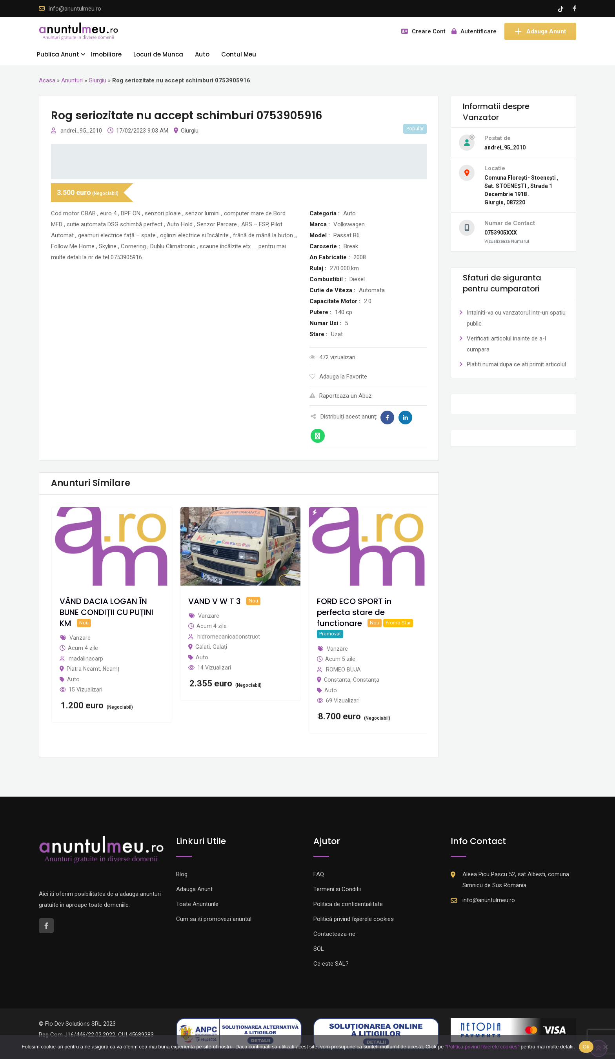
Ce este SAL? (331, 963)
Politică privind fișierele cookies (353, 919)
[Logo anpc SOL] (376, 1033)
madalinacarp (86, 658)
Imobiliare (106, 54)
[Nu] (605, 1047)
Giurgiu (97, 80)
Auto (202, 54)
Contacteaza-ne (334, 933)
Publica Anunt (58, 54)
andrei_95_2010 (82, 130)
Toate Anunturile (197, 904)
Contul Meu (238, 54)
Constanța (366, 680)
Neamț (111, 669)
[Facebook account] (574, 8)
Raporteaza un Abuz (340, 395)
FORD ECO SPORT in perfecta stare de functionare (354, 612)
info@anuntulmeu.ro (75, 8)
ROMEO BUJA (343, 669)
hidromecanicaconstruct (228, 636)
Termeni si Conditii (337, 889)
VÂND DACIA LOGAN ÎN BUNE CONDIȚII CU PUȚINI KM (106, 612)
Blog (181, 874)
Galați (220, 647)
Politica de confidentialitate (348, 904)
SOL (318, 948)
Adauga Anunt (540, 31)
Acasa (47, 80)
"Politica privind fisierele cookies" (482, 1047)
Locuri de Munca (158, 54)
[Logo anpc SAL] (239, 1033)
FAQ (318, 874)
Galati (202, 647)
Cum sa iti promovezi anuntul (213, 919)
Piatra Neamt (83, 669)
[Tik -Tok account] (561, 8)
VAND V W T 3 (214, 601)
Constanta (337, 680)
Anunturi (72, 80)
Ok (586, 1047)
